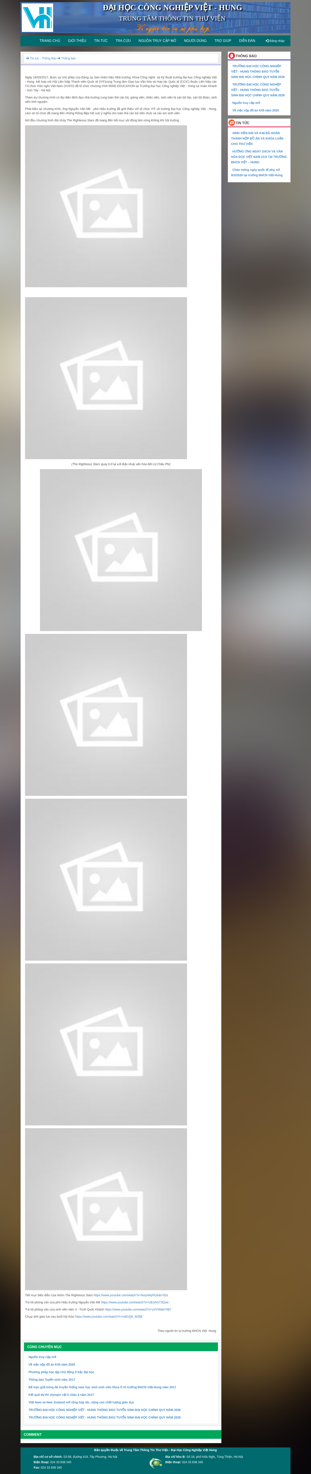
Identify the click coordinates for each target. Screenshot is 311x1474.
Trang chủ (50, 41)
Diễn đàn (247, 41)
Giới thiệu (77, 41)
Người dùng (195, 41)
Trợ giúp (222, 41)
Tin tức (101, 41)
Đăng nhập (275, 41)
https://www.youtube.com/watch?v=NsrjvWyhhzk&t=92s (131, 1295)
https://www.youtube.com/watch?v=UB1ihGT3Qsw (134, 1302)
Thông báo (66, 58)
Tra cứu (123, 41)
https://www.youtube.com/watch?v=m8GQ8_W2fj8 (108, 1316)
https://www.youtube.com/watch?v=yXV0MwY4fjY (138, 1309)
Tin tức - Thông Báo (41, 58)
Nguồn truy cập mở (157, 41)
